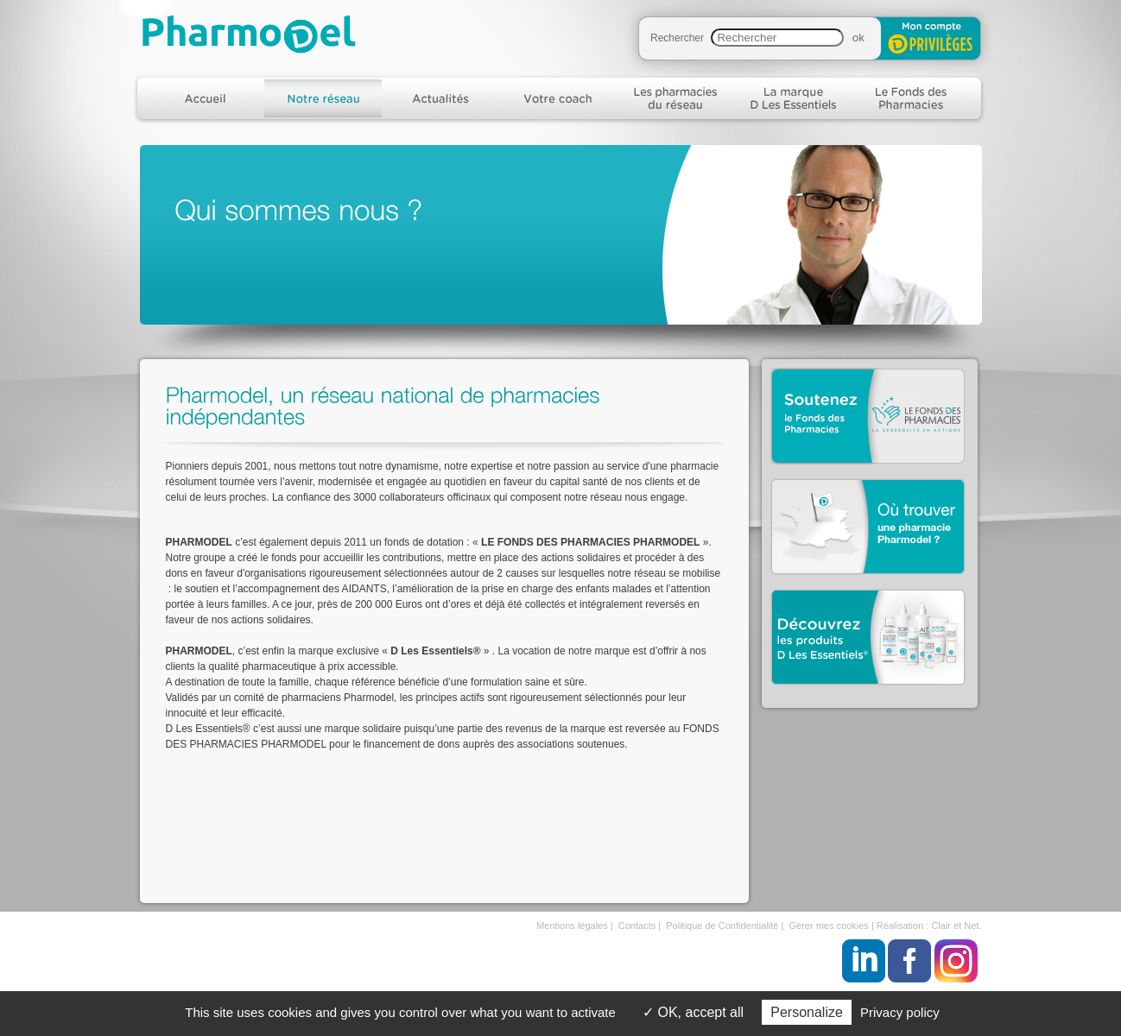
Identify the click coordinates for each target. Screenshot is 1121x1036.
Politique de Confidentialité (722, 925)
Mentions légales (572, 925)
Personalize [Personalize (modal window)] (806, 1012)
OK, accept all (693, 1012)
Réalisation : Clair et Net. (929, 925)
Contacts (637, 925)
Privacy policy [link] (900, 1012)
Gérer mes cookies (829, 925)
